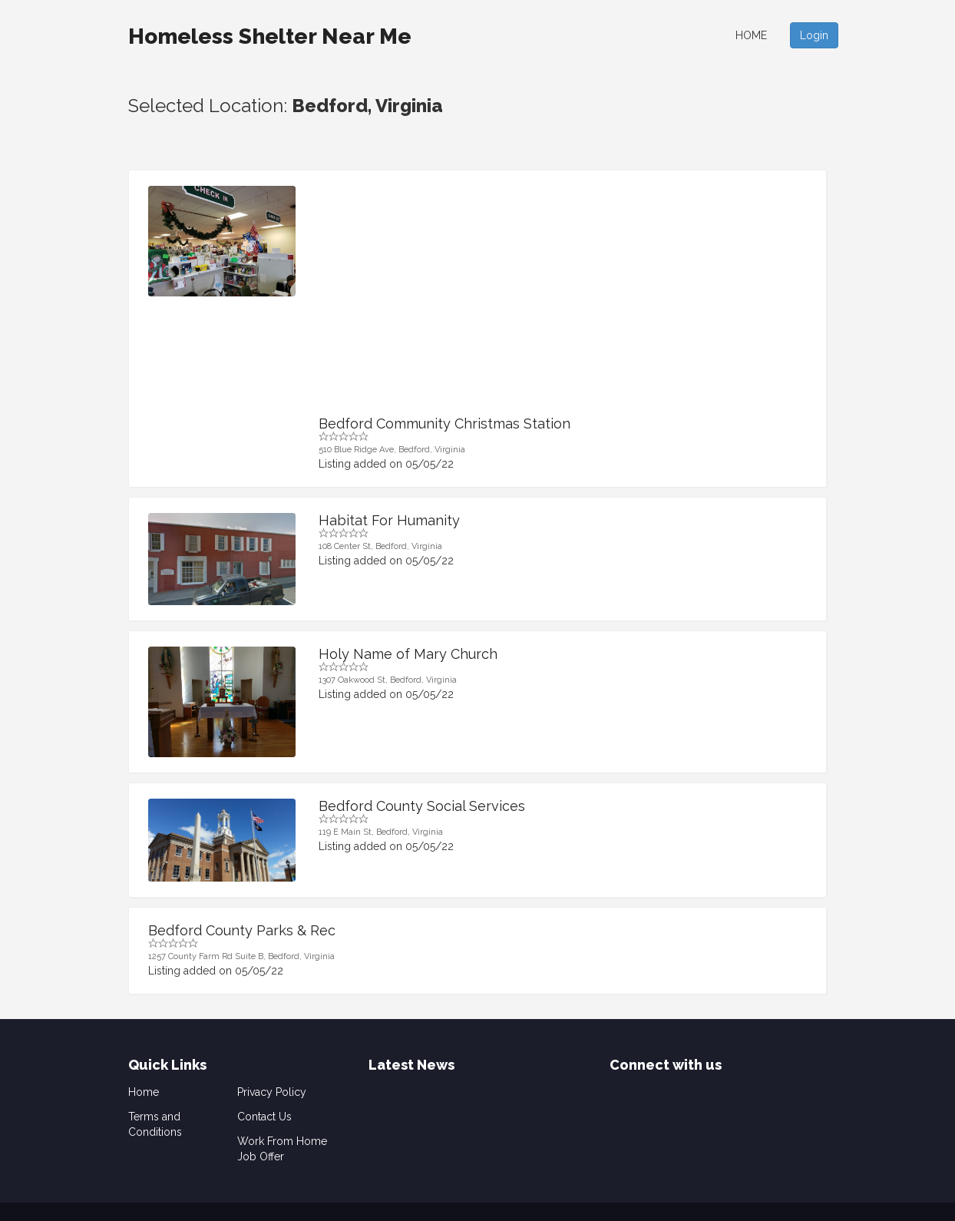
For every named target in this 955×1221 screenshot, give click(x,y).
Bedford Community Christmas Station (444, 423)
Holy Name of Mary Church (408, 654)
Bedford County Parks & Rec (241, 930)
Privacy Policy (271, 1092)
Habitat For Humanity (389, 520)
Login (814, 35)
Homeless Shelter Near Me (269, 36)
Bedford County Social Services (422, 806)
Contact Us (264, 1116)
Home (751, 35)
